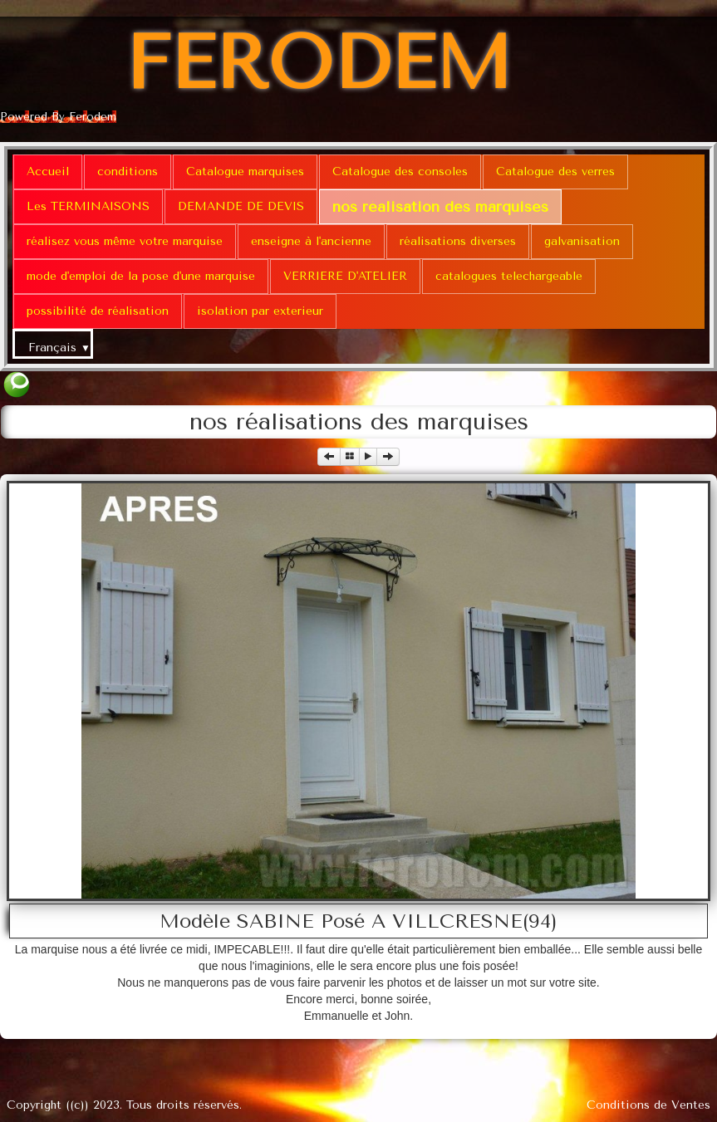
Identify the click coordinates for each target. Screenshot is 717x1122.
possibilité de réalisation (98, 311)
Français (59, 348)
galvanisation (582, 241)
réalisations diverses (458, 241)
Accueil (48, 171)
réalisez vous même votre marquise (125, 241)
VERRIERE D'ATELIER (345, 276)
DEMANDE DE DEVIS (241, 206)
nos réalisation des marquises (440, 207)
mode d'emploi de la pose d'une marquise (141, 276)
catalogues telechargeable (508, 276)
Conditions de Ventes (648, 1105)
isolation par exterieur (260, 311)
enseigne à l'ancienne (311, 241)
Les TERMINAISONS (88, 206)
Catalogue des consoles (400, 171)
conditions (127, 171)
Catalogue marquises (245, 171)
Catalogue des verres (555, 171)
